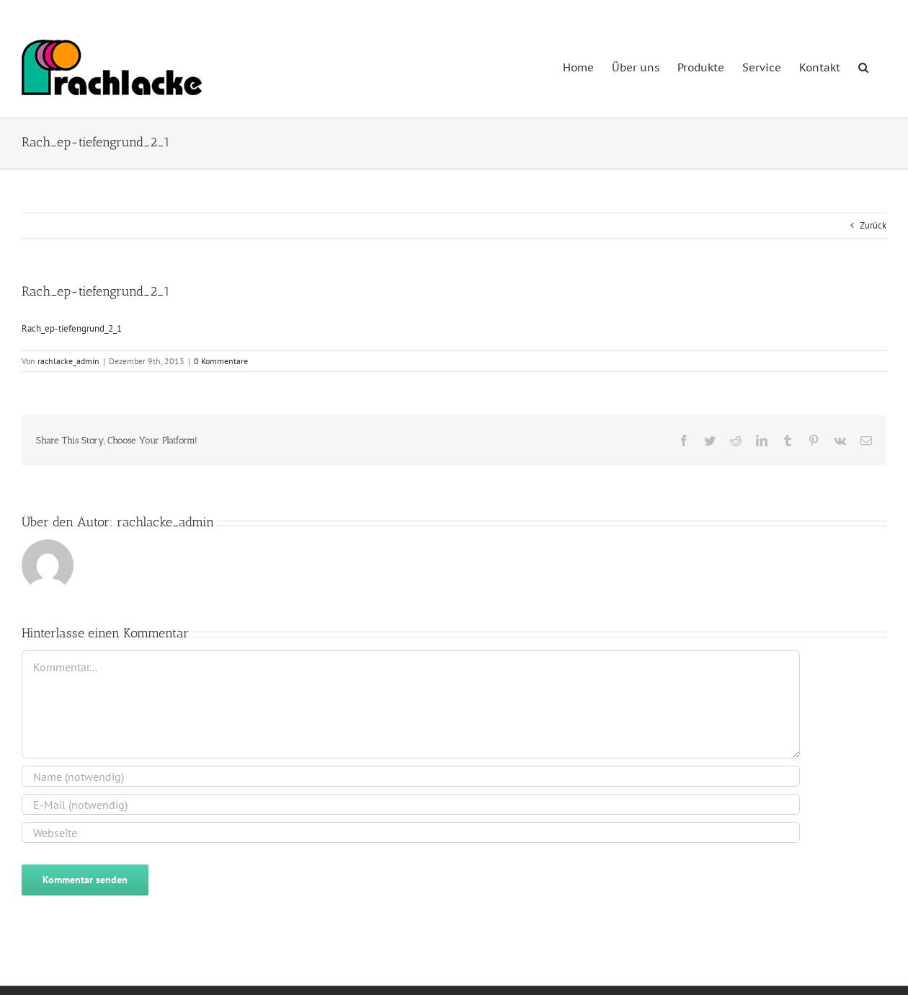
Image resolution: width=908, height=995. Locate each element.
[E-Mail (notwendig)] (411, 804)
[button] (863, 66)
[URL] (411, 832)
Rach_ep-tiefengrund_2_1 (72, 328)
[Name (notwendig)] (411, 776)
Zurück (873, 225)
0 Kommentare (221, 360)
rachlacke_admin (68, 360)
